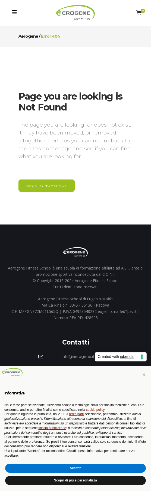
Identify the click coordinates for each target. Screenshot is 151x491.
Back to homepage (46, 186)
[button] (144, 374)
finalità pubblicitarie (52, 428)
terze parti (76, 414)
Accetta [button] (75, 468)
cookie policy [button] (95, 410)
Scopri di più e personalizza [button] (75, 480)
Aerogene (28, 36)
